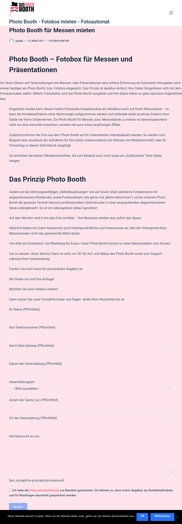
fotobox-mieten (59, 40)
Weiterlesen (162, 516)
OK (143, 516)
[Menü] (171, 13)
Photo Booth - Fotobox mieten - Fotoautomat (59, 22)
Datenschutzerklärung (44, 490)
